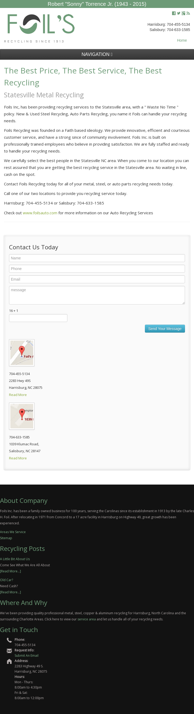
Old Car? (6, 580)
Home (182, 40)
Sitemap (6, 538)
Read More (18, 394)
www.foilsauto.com (40, 212)
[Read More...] (10, 571)
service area (86, 619)
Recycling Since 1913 (34, 41)
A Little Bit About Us (15, 559)
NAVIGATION (97, 54)
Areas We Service (13, 532)
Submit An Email (26, 655)
